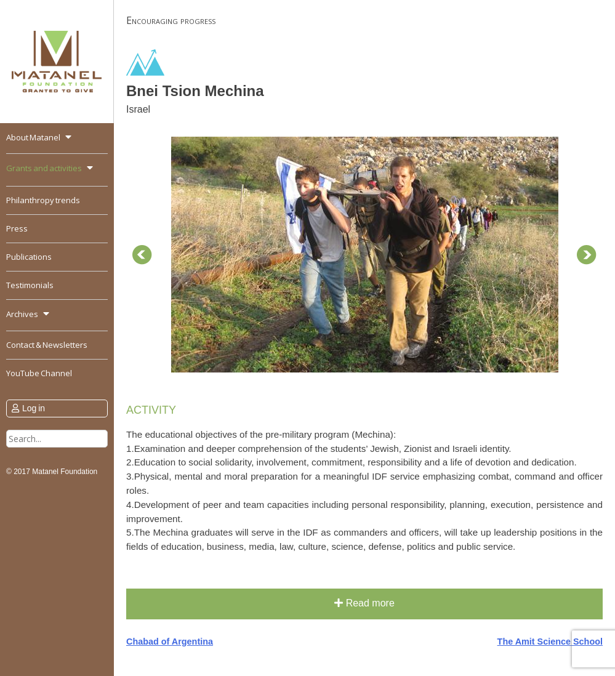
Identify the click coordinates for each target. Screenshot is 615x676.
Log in (33, 408)
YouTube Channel (39, 373)
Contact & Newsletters (46, 344)
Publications (29, 256)
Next (587, 255)
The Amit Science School (550, 641)
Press (17, 228)
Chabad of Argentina (169, 641)
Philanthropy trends (43, 200)
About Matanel (33, 137)
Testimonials (30, 285)
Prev (142, 255)
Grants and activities (44, 168)
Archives (22, 314)
